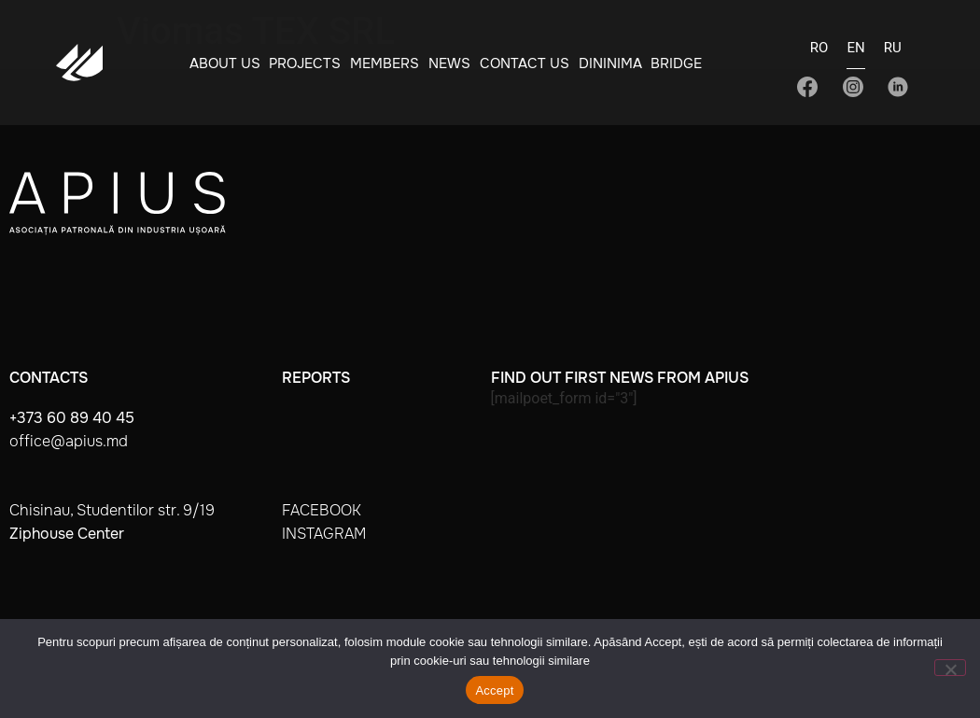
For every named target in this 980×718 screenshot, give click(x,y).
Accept (494, 690)
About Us (224, 63)
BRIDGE (676, 63)
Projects (305, 63)
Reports (316, 377)
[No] (950, 667)
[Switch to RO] (819, 53)
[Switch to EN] (855, 53)
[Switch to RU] (893, 53)
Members (384, 63)
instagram (324, 533)
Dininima (610, 63)
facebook (321, 510)
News (449, 63)
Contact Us (524, 63)
